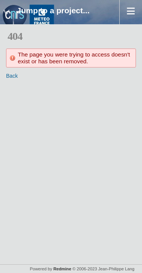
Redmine (62, 269)
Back (12, 76)
